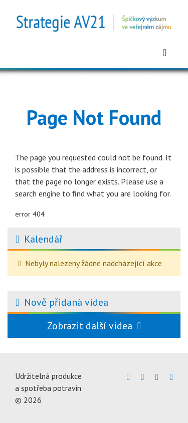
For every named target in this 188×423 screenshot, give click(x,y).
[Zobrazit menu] (164, 52)
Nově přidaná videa (66, 302)
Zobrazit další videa (94, 325)
